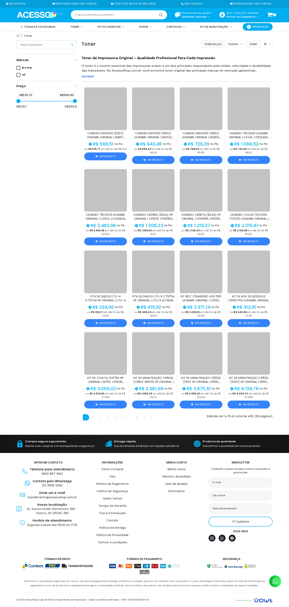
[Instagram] (212, 538)
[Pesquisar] (161, 14)
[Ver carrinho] (270, 15)
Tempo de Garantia (112, 506)
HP (21, 75)
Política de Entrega (112, 528)
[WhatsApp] (222, 538)
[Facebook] (232, 538)
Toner (28, 36)
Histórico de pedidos (176, 476)
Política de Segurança (112, 491)
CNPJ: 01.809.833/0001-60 (135, 599)
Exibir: (254, 44)
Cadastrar (248, 17)
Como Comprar (112, 469)
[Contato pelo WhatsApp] (275, 581)
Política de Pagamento (112, 484)
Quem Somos (112, 498)
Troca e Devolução (112, 513)
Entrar (231, 17)
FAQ (112, 476)
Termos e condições (112, 542)
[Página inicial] (39, 15)
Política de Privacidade (112, 535)
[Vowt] (254, 599)
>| (159, 417)
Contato (112, 520)
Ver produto (105, 156)
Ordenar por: (213, 44)
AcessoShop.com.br (127, 70)
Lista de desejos (176, 484)
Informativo (176, 491)
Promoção (258, 27)
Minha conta (176, 469)
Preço (21, 86)
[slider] (18, 101)
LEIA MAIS (88, 76)
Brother (24, 68)
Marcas (22, 60)
